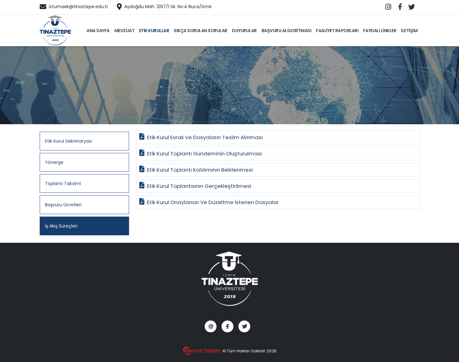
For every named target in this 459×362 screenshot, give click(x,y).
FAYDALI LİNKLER (380, 30)
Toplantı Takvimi (63, 183)
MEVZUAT (124, 30)
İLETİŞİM (409, 30)
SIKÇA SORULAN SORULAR (200, 30)
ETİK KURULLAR (154, 30)
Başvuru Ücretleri (63, 205)
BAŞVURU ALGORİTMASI (287, 30)
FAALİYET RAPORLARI (337, 30)
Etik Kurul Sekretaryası (68, 141)
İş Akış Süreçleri (61, 226)
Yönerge (54, 162)
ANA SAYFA (98, 30)
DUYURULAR (244, 30)
